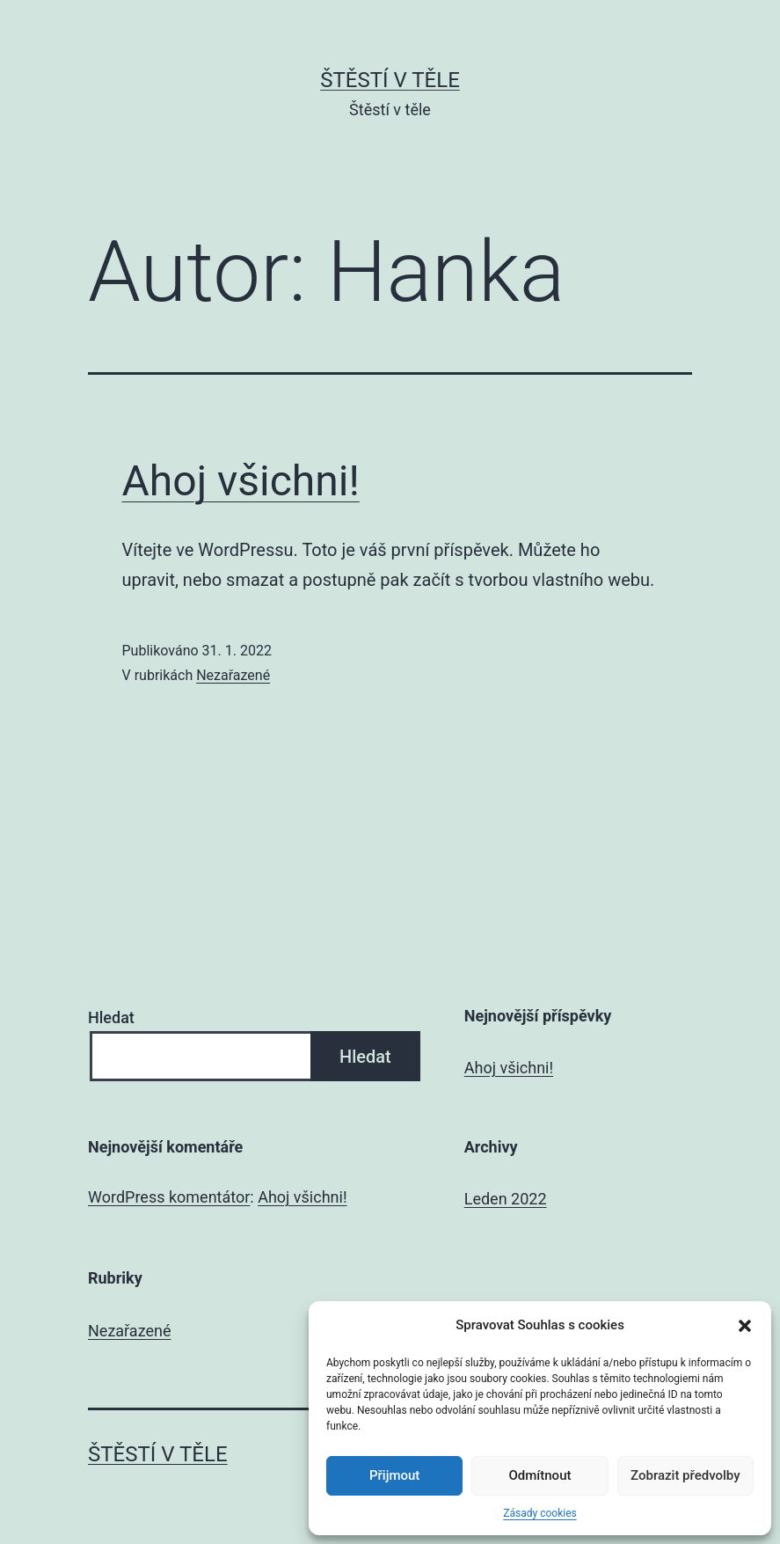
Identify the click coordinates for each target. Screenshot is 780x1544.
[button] (745, 1326)
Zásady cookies (539, 1513)
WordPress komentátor (169, 1197)
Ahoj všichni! (241, 481)
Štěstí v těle (390, 80)
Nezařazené (233, 675)
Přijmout (394, 1475)
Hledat (111, 1017)
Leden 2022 (505, 1198)
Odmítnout (540, 1475)
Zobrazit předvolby (685, 1475)
